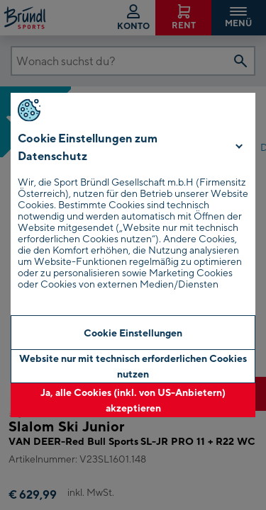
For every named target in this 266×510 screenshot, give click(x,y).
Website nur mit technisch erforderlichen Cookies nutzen (133, 366)
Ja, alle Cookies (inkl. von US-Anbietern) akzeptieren (133, 400)
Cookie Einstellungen (133, 333)
